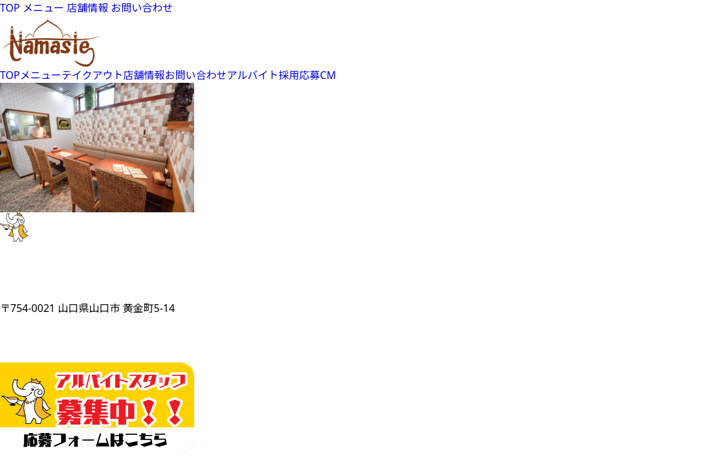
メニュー (43, 8)
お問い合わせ (142, 8)
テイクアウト (92, 75)
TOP (10, 8)
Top (681, 435)
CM (328, 75)
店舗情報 (87, 8)
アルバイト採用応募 (273, 75)
